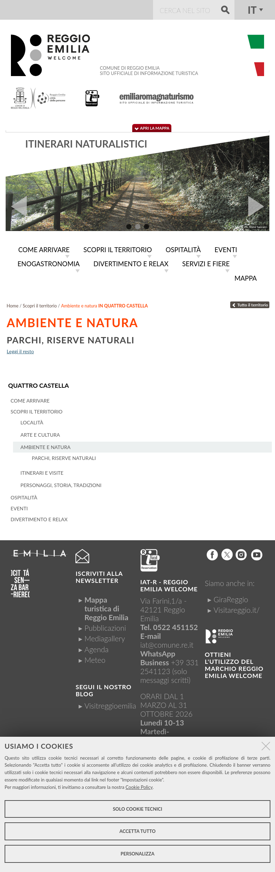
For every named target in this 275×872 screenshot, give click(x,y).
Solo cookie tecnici (137, 809)
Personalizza (137, 854)
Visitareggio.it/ (237, 609)
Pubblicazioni (105, 627)
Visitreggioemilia (110, 705)
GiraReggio (231, 599)
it (252, 10)
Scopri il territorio (40, 306)
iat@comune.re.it (167, 644)
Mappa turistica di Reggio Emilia (106, 608)
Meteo (94, 659)
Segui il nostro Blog (103, 690)
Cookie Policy (139, 787)
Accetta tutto (138, 831)
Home (13, 306)
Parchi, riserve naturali (70, 340)
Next (258, 206)
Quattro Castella (38, 385)
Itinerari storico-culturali (99, 144)
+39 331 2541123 (169, 666)
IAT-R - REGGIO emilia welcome (169, 585)
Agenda (96, 649)
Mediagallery (104, 638)
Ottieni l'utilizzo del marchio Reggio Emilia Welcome (234, 665)
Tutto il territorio (250, 304)
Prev (16, 206)
